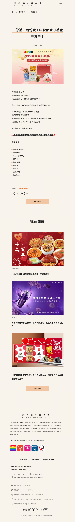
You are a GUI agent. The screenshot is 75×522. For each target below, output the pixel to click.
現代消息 (22, 12)
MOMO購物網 (18, 149)
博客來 (15, 159)
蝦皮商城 (16, 162)
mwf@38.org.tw (25, 485)
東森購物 (16, 172)
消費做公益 (24, 189)
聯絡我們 (23, 459)
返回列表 (37, 201)
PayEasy (16, 175)
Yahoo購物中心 (19, 156)
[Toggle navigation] (61, 4)
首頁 (13, 12)
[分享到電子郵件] (25, 193)
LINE (25, 509)
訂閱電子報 (35, 459)
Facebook (33, 509)
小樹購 (15, 165)
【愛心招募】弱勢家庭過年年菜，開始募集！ (31, 274)
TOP (45, 509)
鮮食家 (15, 169)
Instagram (29, 509)
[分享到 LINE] (21, 193)
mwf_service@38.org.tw (27, 490)
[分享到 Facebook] (13, 193)
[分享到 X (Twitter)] (17, 193)
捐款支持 (37, 389)
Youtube (37, 509)
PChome (16, 153)
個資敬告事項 (48, 459)
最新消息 (34, 12)
